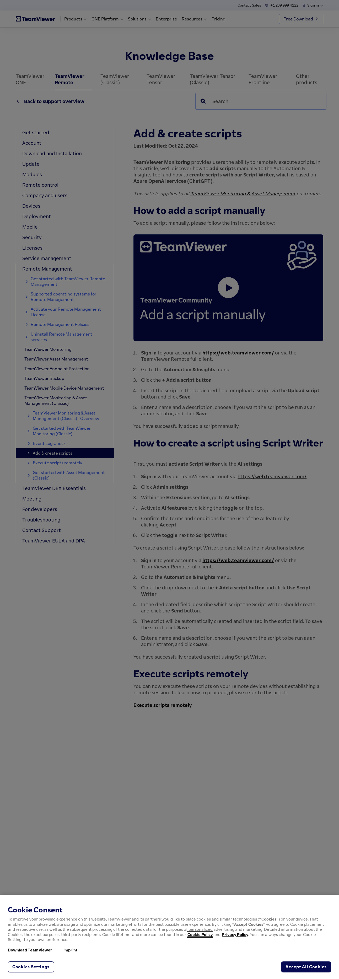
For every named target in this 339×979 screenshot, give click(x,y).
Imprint (70, 950)
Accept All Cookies (306, 967)
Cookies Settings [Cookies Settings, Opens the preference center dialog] (31, 967)
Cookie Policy (200, 934)
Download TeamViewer (30, 950)
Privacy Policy (235, 934)
